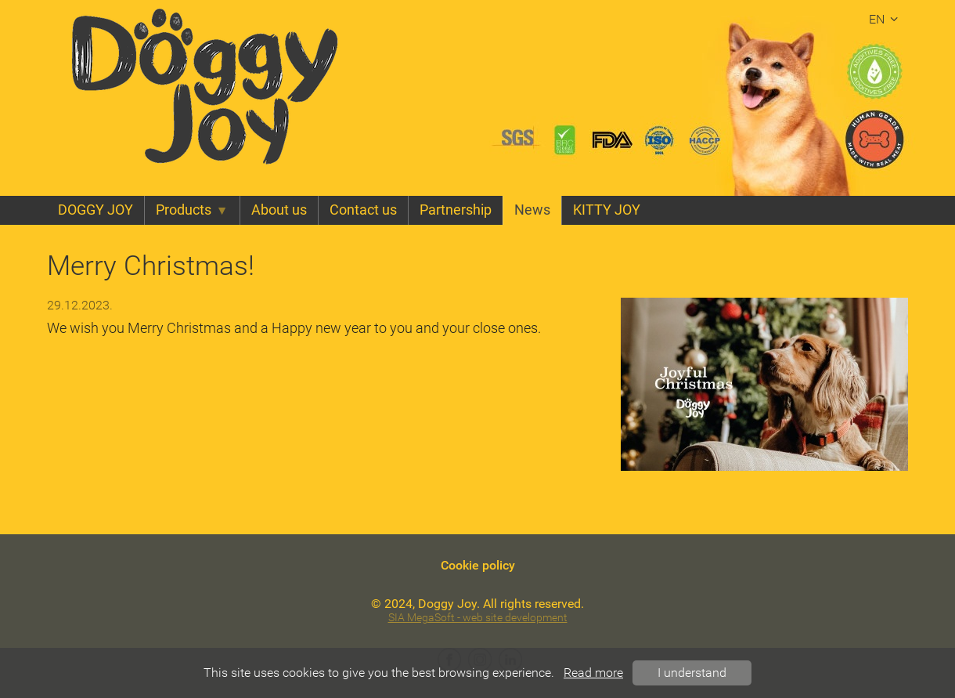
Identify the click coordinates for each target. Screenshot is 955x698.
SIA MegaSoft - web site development (478, 617)
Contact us (363, 210)
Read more (593, 672)
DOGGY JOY (95, 210)
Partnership (456, 210)
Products (192, 210)
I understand (692, 672)
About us (279, 210)
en (886, 19)
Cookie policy (478, 565)
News (532, 210)
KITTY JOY (606, 210)
